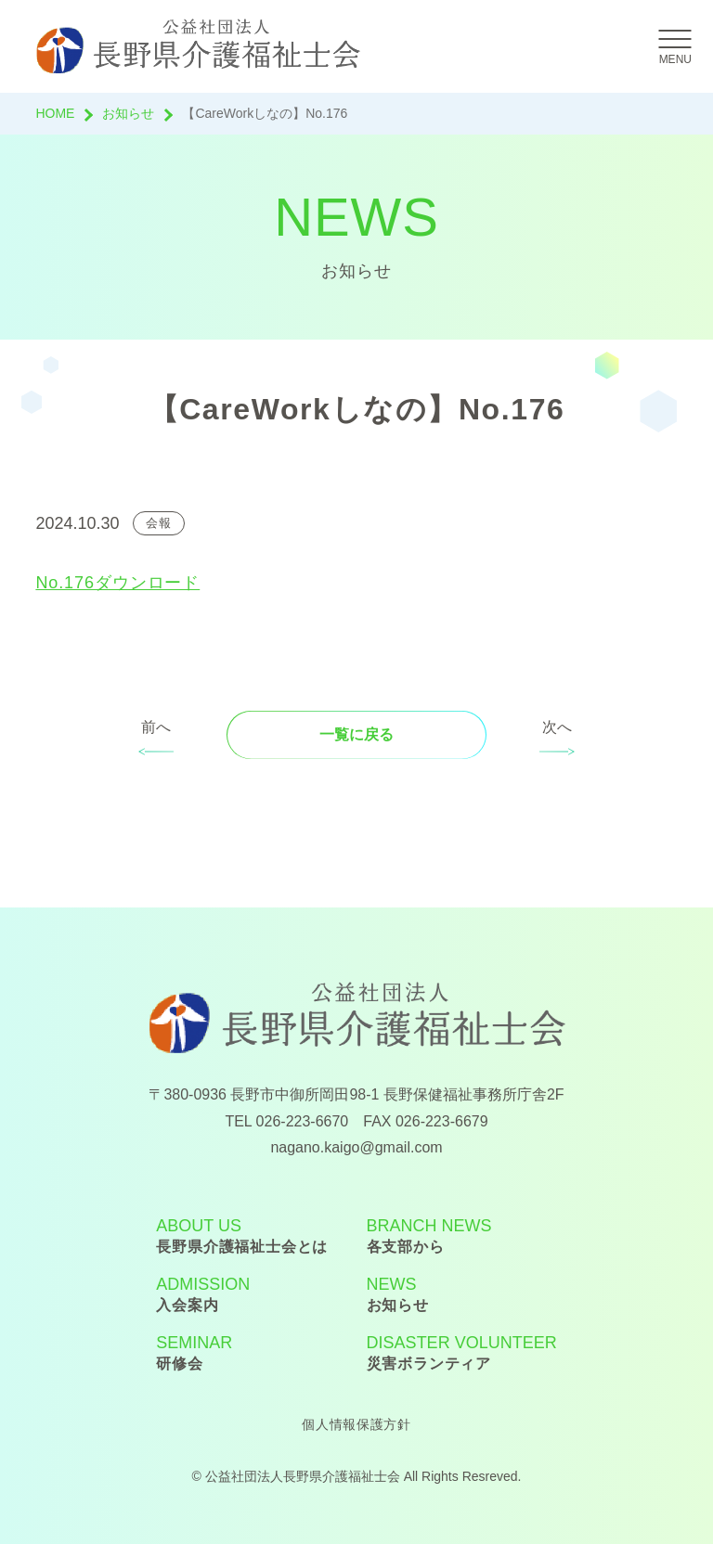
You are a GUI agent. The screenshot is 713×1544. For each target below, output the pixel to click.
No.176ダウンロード (117, 582)
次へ (557, 727)
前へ (156, 727)
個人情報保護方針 (356, 1424)
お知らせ (128, 113)
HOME (54, 113)
